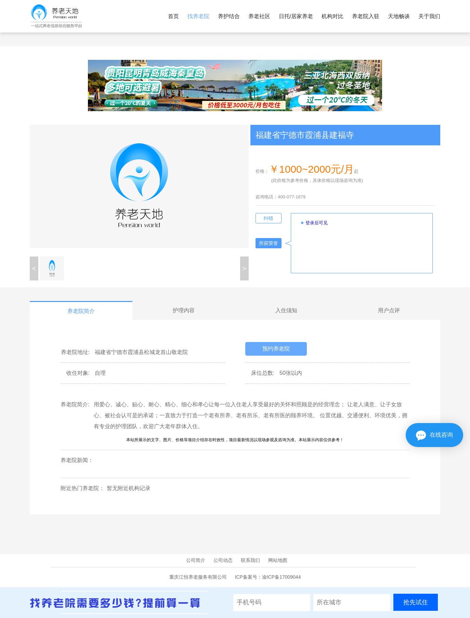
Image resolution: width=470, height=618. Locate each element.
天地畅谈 (399, 16)
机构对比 (332, 16)
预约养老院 (276, 349)
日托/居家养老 (296, 16)
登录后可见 (316, 222)
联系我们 (250, 560)
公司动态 (223, 560)
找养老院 (198, 16)
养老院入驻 (365, 16)
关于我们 (429, 16)
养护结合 (229, 16)
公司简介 (195, 560)
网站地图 (277, 560)
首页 (173, 16)
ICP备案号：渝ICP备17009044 (268, 577)
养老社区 (259, 16)
